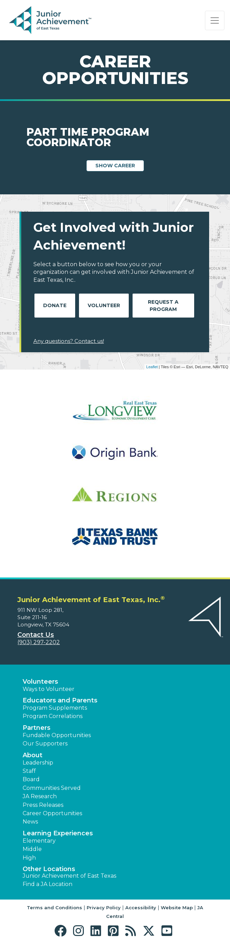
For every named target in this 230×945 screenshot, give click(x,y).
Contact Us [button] (35, 635)
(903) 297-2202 (38, 642)
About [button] (32, 755)
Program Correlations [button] (52, 716)
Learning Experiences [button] (58, 833)
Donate (54, 305)
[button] (62, 930)
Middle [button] (32, 849)
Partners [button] (36, 728)
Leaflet (152, 367)
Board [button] (31, 779)
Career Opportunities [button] (52, 813)
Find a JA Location (47, 884)
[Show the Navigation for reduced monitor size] (214, 20)
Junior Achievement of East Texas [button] (69, 875)
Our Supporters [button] (45, 743)
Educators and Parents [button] (60, 700)
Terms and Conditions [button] (54, 907)
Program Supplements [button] (55, 707)
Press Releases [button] (43, 805)
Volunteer (104, 305)
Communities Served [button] (52, 788)
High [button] (29, 857)
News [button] (30, 821)
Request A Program (163, 305)
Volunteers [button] (40, 681)
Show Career (115, 165)
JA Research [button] (40, 796)
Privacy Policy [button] (104, 907)
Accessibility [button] (140, 907)
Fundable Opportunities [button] (57, 735)
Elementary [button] (39, 840)
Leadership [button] (38, 762)
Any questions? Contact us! (68, 341)
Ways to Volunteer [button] (48, 689)
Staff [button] (29, 771)
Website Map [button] (177, 907)
